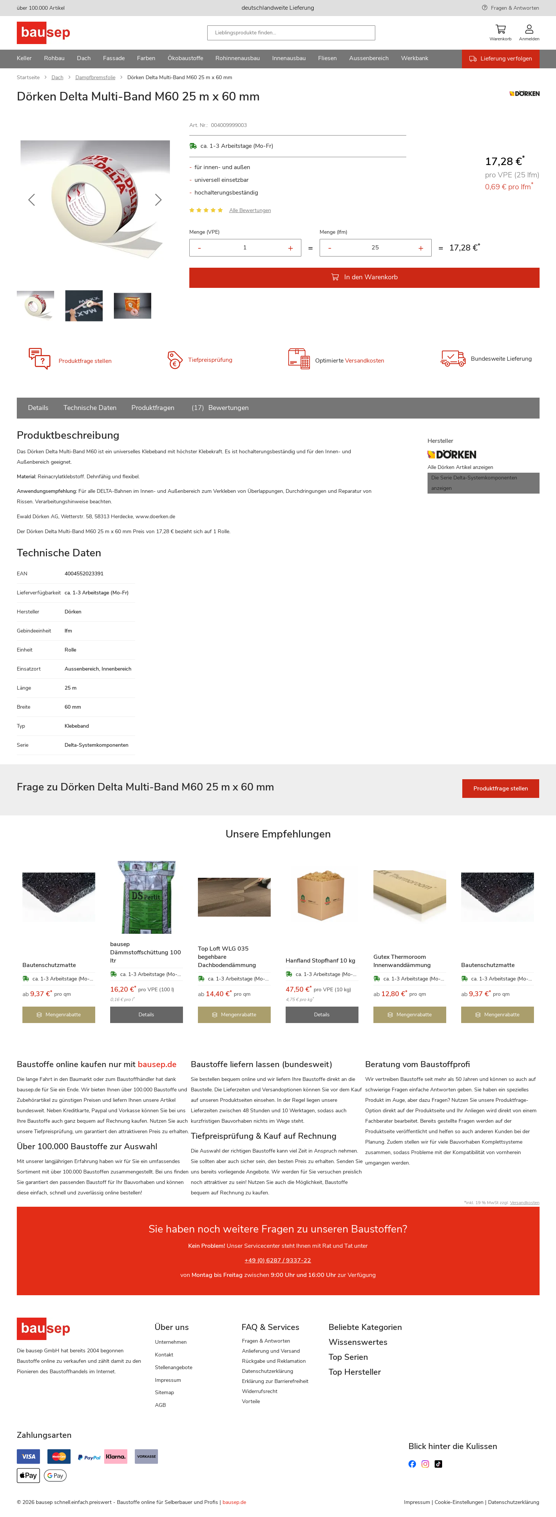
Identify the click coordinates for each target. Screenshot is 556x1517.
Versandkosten (364, 361)
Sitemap (164, 1392)
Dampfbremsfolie (95, 77)
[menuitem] (24, 59)
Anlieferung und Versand (271, 1351)
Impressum (168, 1380)
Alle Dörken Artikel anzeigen (460, 467)
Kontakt (164, 1354)
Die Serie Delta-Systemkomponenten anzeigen (474, 483)
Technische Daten (90, 407)
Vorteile (251, 1401)
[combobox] (291, 32)
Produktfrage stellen (85, 361)
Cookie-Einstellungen (459, 1502)
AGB (160, 1405)
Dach (57, 77)
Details (38, 407)
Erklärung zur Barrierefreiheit (275, 1381)
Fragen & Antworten (515, 8)
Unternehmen (171, 1342)
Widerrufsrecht (259, 1391)
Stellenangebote (173, 1367)
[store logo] (55, 33)
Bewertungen (219, 407)
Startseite (28, 77)
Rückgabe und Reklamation (274, 1361)
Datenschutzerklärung (267, 1371)
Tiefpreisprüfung (210, 360)
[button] (32, 200)
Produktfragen (152, 407)
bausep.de (234, 1502)
